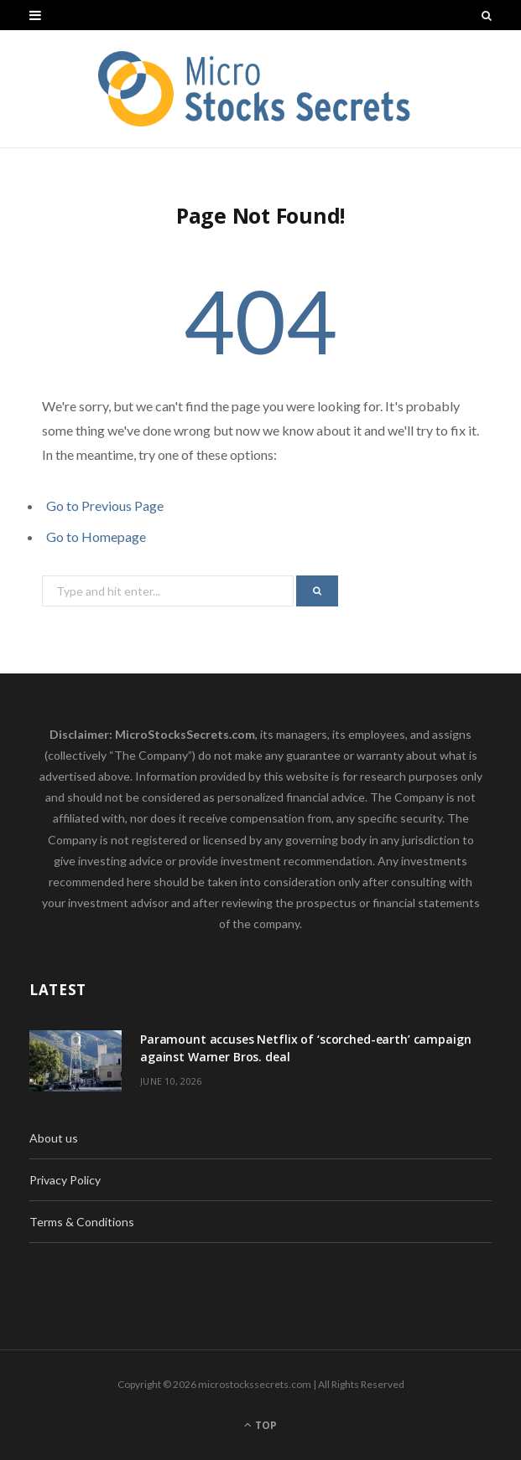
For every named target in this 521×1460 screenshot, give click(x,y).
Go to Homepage (96, 536)
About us (53, 1138)
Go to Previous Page (105, 505)
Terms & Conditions (81, 1222)
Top (260, 1425)
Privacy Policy (65, 1180)
